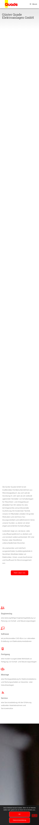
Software (5, 634)
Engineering (6, 613)
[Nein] (34, 815)
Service (4, 698)
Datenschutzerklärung (19, 820)
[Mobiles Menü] (33, 4)
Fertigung (5, 654)
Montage (5, 674)
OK (19, 814)
